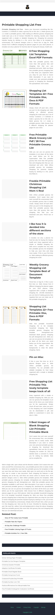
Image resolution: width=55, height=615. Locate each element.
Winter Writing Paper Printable (12, 558)
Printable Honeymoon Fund (11, 575)
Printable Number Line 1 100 (11, 582)
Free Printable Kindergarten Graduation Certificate (18, 589)
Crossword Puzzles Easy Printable (12, 578)
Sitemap (43, 607)
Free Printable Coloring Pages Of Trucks (18, 529)
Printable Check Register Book (11, 571)
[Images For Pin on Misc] (14, 364)
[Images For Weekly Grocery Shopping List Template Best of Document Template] (14, 272)
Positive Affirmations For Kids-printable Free (16, 585)
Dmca (12, 607)
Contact (19, 607)
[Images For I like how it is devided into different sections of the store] (14, 231)
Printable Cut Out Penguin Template (13, 561)
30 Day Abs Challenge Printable (15, 525)
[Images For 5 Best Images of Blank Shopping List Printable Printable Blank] (14, 430)
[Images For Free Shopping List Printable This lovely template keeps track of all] (14, 389)
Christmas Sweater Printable (11, 565)
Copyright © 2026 (27, 612)
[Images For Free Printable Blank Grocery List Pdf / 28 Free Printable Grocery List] (14, 142)
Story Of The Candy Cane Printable (16, 518)
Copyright (36, 607)
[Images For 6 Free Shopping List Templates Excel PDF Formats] (14, 58)
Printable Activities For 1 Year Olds (16, 533)
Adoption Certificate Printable (11, 568)
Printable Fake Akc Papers (13, 521)
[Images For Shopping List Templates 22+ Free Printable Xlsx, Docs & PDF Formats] (14, 98)
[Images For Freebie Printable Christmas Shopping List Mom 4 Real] (14, 188)
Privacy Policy (27, 607)
